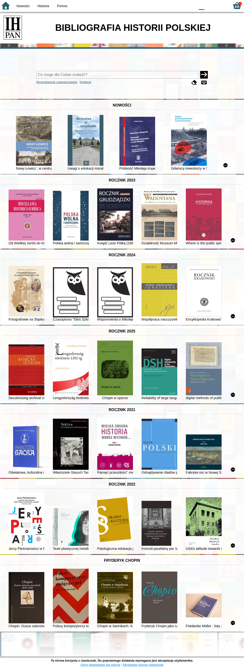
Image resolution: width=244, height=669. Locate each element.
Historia (43, 6)
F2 (221, 5)
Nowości (23, 6)
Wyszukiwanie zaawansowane (56, 82)
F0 (201, 5)
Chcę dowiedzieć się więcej (100, 665)
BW (171, 5)
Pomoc (62, 6)
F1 (210, 5)
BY (190, 5)
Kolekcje (85, 82)
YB (180, 5)
